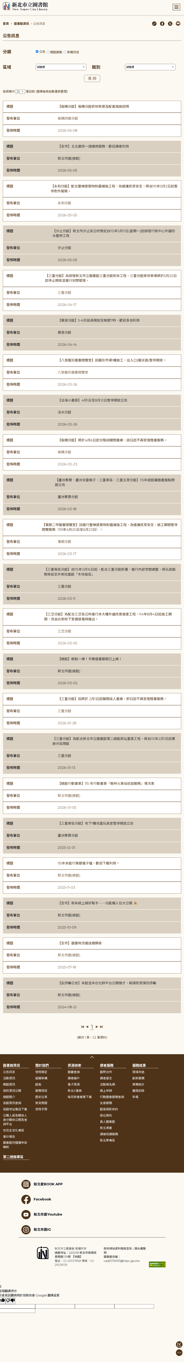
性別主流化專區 (13, 1130)
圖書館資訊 (21, 24)
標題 (9, 106)
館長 (38, 1084)
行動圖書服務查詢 (112, 1097)
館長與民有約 (109, 1109)
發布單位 (13, 118)
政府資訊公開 (12, 1091)
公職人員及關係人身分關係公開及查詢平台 (15, 1120)
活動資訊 (9, 1078)
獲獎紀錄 (138, 1091)
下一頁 (97, 1026)
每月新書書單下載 (80, 1097)
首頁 (6, 24)
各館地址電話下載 (15, 1109)
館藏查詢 (74, 1072)
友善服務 (106, 1103)
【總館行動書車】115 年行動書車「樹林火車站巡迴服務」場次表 (106, 784)
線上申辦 (106, 1091)
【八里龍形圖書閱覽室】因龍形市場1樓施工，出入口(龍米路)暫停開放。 (112, 360)
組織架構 (41, 1078)
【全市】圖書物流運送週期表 (80, 943)
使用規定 (41, 1072)
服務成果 (139, 1065)
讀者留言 (106, 1078)
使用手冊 (41, 1109)
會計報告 (9, 1136)
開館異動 (56, 52)
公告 (42, 51)
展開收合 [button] (92, 1057)
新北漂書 (106, 1128)
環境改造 (138, 1072)
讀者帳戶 (74, 1078)
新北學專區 (107, 1140)
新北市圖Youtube (41, 1214)
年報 (135, 1097)
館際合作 (106, 1072)
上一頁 (87, 1026)
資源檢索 (74, 1065)
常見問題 (41, 1103)
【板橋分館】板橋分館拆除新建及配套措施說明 (93, 106)
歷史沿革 (41, 1097)
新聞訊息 (73, 52)
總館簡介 (9, 1097)
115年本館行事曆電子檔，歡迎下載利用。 (89, 863)
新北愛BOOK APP (42, 1184)
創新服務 (138, 1078)
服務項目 (41, 1091)
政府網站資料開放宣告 (118, 1248)
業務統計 (138, 1084)
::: (2, 2)
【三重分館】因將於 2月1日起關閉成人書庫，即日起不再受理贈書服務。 (112, 699)
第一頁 (82, 1026)
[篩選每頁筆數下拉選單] (20, 92)
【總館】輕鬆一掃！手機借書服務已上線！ (90, 659)
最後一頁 (101, 1026)
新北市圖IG (36, 1229)
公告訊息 (9, 1072)
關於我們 (42, 1065)
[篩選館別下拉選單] (150, 67)
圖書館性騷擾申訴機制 (15, 1145)
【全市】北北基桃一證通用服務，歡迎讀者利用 (93, 146)
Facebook (36, 1199)
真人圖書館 (107, 1122)
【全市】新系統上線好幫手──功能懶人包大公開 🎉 (97, 903)
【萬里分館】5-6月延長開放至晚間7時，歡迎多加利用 (99, 320)
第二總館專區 (13, 1157)
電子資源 (74, 1084)
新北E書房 (75, 1091)
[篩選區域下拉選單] (61, 67)
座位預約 (106, 1115)
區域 (7, 67)
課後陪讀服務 (109, 1134)
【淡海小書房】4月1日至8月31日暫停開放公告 (92, 400)
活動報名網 (107, 1084)
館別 (96, 67)
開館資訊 (9, 1084)
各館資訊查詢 (12, 1103)
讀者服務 (106, 1065)
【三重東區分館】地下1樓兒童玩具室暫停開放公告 (95, 823)
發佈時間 (13, 130)
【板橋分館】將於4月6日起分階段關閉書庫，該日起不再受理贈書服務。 (112, 440)
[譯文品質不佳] (10, 1301)
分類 (7, 51)
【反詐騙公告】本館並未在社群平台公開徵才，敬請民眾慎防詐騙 (107, 983)
